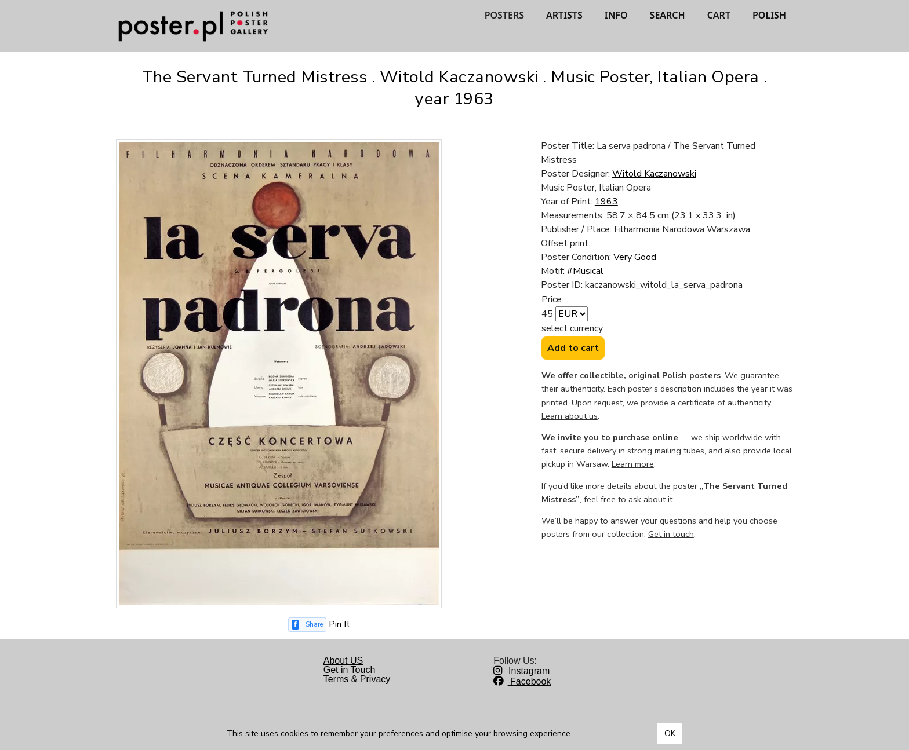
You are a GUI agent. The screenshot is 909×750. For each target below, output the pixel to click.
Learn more (633, 464)
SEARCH (667, 15)
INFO (616, 15)
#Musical (585, 271)
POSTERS (504, 15)
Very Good (634, 257)
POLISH (769, 15)
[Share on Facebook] (307, 624)
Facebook (522, 681)
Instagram (521, 671)
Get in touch (671, 534)
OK (669, 733)
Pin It (339, 624)
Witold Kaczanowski (654, 173)
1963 (606, 201)
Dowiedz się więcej (610, 733)
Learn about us (569, 416)
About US (343, 660)
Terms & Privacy (357, 679)
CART (718, 15)
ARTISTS (564, 15)
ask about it (650, 499)
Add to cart (573, 348)
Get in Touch (349, 670)
